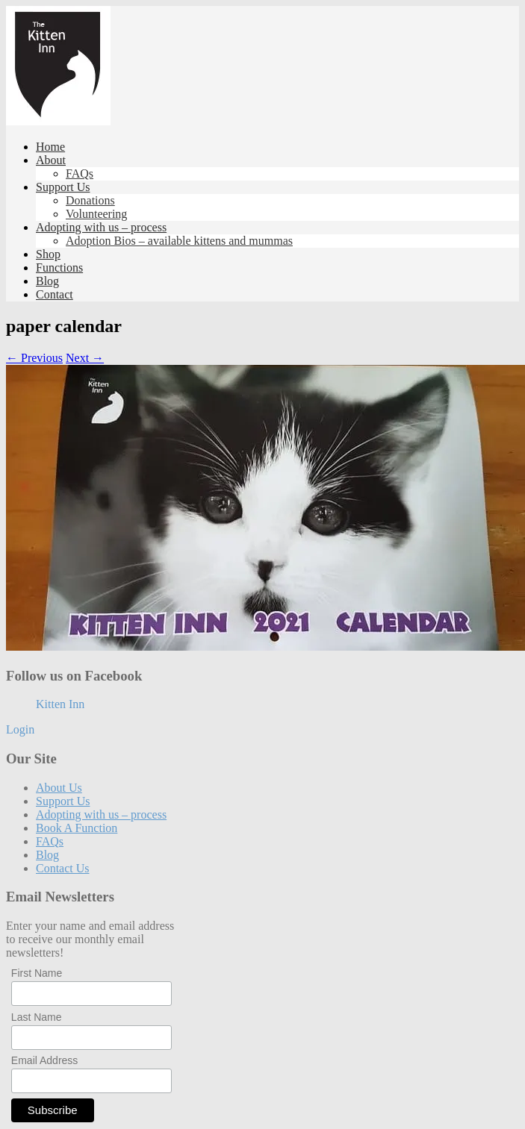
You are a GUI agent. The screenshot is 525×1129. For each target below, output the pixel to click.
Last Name (36, 1017)
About (51, 160)
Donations (90, 200)
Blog (47, 281)
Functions (59, 267)
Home (50, 146)
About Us (59, 787)
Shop (48, 254)
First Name (36, 973)
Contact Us (63, 868)
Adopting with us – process (101, 227)
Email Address (44, 1060)
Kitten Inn (60, 704)
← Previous (34, 357)
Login (20, 729)
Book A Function (76, 828)
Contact (54, 294)
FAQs (79, 173)
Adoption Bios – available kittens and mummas (179, 240)
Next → (85, 357)
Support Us (63, 187)
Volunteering (96, 213)
